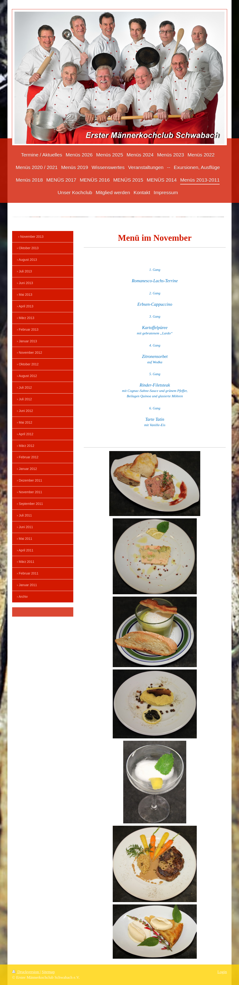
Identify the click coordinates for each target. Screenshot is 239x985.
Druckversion (26, 972)
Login (222, 972)
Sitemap (48, 972)
